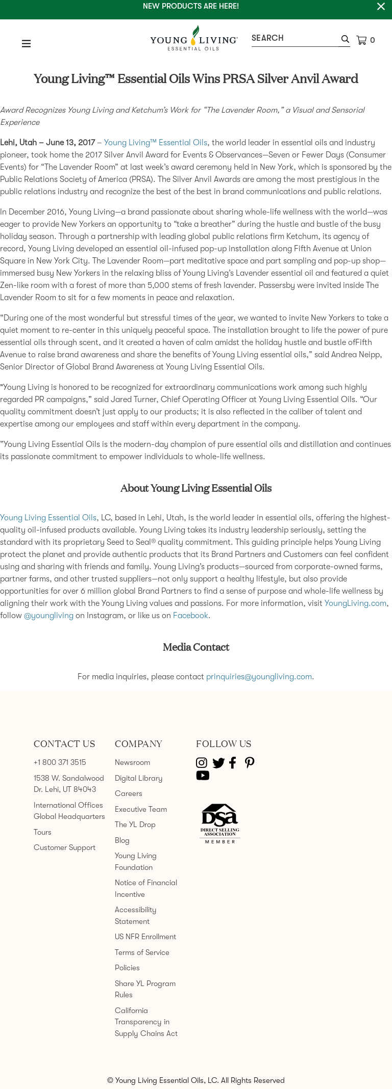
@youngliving (49, 615)
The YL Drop (135, 824)
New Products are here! (191, 6)
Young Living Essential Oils (48, 517)
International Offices (68, 805)
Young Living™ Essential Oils (155, 142)
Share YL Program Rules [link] (145, 989)
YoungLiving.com (355, 603)
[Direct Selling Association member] (219, 824)
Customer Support (64, 847)
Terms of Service (142, 952)
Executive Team (141, 809)
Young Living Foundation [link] (136, 861)
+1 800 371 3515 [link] (60, 762)
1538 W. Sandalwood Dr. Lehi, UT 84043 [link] (69, 784)
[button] (344, 40)
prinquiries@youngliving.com (259, 676)
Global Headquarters (69, 816)
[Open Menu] (26, 43)
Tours (43, 832)
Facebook (190, 615)
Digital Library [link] (139, 778)
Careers (128, 793)
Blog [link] (122, 840)
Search (268, 38)
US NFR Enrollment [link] (145, 936)
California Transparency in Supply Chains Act (146, 1022)
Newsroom (132, 762)
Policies (127, 967)
